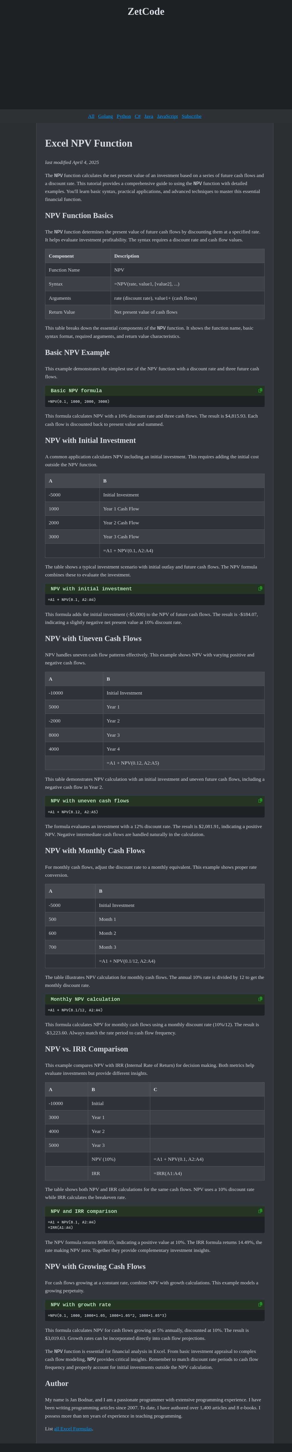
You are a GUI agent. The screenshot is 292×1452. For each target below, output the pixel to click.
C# (138, 116)
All (91, 116)
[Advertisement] (146, 65)
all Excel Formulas (73, 1429)
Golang (105, 116)
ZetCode (146, 11)
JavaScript (167, 116)
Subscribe (191, 116)
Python (124, 116)
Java (148, 116)
